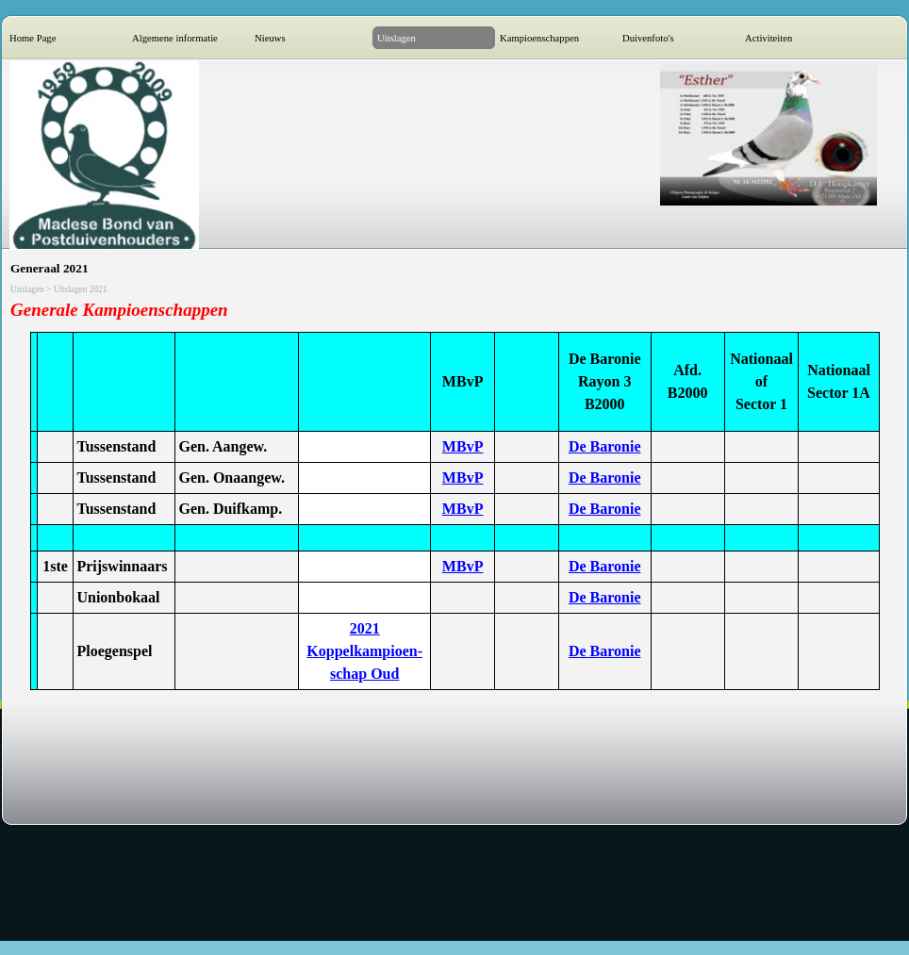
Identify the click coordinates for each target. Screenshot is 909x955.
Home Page (32, 38)
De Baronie (605, 446)
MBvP (463, 446)
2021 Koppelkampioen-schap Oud (364, 651)
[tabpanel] (454, 311)
